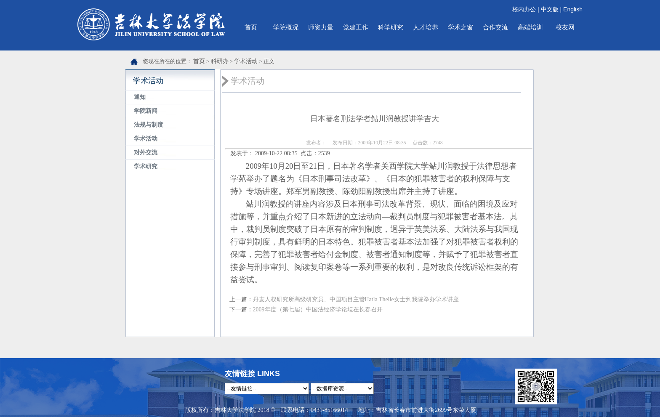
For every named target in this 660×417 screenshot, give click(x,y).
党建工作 (355, 27)
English (573, 9)
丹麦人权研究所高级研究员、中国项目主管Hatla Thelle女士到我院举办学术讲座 (356, 299)
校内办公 (524, 9)
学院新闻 (145, 111)
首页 (251, 27)
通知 (140, 97)
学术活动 (246, 61)
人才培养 (425, 27)
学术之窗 (460, 27)
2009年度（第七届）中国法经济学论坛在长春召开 (318, 309)
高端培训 (530, 27)
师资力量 (320, 27)
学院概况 (285, 27)
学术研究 (145, 166)
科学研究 (390, 27)
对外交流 (145, 152)
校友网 (565, 27)
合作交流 (495, 27)
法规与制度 (148, 125)
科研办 (220, 61)
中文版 (550, 9)
